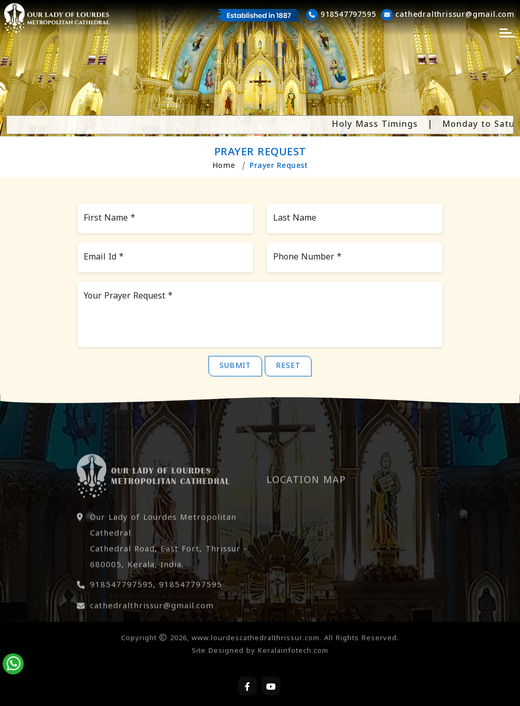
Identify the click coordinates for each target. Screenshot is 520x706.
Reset (288, 366)
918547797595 (121, 603)
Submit (235, 366)
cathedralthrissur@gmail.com (152, 624)
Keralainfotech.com (293, 651)
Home (224, 166)
